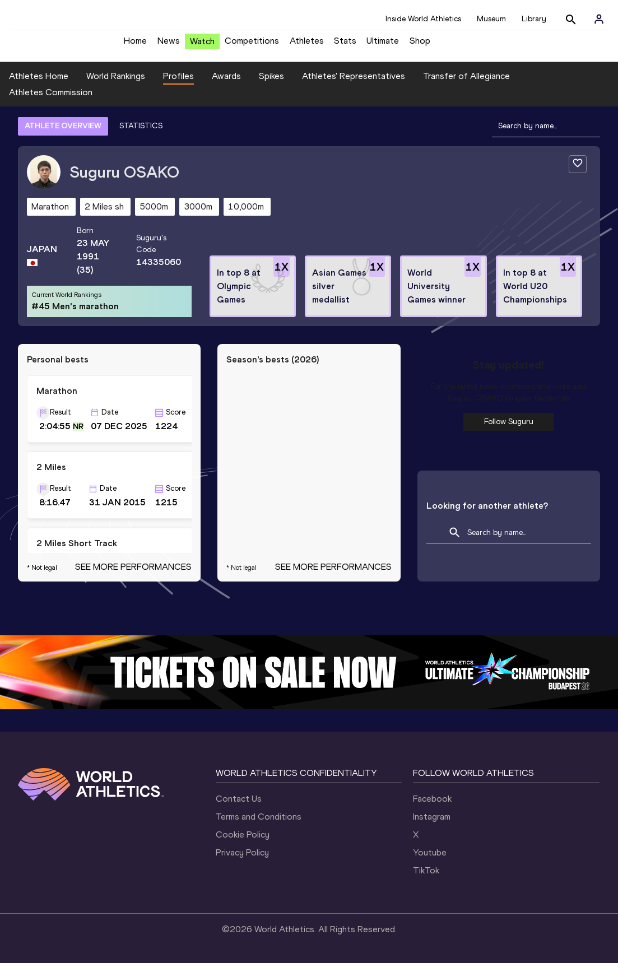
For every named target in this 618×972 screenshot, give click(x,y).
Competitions (252, 45)
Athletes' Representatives (353, 84)
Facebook (432, 807)
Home (135, 45)
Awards (226, 84)
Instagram (431, 825)
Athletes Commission (50, 101)
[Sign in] (599, 19)
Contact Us (239, 807)
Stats (345, 45)
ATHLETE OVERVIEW (63, 134)
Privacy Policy (242, 861)
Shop (420, 45)
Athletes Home (38, 84)
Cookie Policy (242, 843)
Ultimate (382, 45)
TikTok (426, 879)
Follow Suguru (508, 430)
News (168, 45)
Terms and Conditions (258, 825)
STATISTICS (140, 134)
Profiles (178, 84)
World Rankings (115, 84)
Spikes (271, 84)
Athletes (307, 45)
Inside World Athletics (423, 19)
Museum (491, 19)
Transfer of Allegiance (466, 84)
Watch (202, 45)
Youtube (430, 861)
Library (534, 19)
